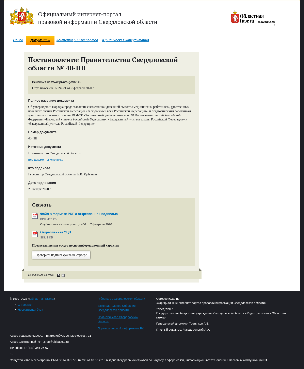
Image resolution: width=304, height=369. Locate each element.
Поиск (18, 40)
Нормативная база (30, 309)
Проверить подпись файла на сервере (61, 255)
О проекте (25, 304)
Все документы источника (45, 159)
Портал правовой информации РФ (121, 328)
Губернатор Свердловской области (121, 298)
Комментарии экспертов (77, 40)
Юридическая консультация (125, 40)
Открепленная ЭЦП (55, 232)
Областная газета (42, 298)
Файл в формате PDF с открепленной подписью (79, 214)
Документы (40, 40)
